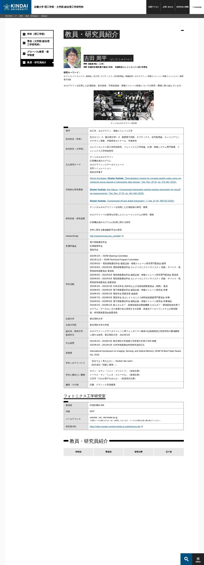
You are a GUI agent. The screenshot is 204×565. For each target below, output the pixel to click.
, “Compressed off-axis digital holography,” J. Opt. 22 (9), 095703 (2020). (132, 201)
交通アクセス (153, 7)
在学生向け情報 (182, 7)
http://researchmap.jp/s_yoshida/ (105, 236)
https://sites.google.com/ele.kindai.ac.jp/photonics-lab (115, 426)
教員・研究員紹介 (32, 16)
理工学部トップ (11, 16)
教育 (21, 16)
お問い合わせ (168, 7)
